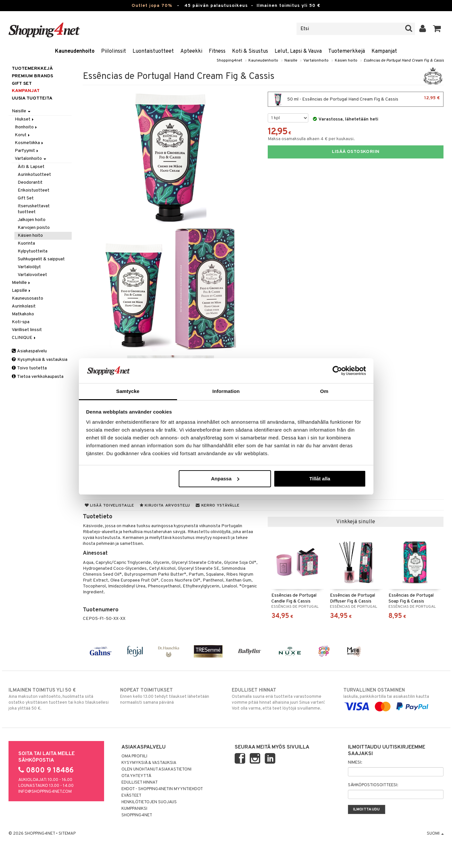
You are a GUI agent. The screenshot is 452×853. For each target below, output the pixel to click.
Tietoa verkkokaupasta (37, 377)
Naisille (290, 60)
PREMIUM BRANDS (32, 76)
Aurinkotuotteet (34, 174)
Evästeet (131, 795)
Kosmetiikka (29, 143)
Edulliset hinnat (139, 782)
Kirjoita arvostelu (165, 505)
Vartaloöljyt (29, 267)
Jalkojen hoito (31, 220)
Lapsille (21, 290)
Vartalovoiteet (32, 275)
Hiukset (25, 119)
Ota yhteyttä (136, 776)
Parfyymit (27, 151)
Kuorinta (26, 243)
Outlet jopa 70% (152, 6)
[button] (437, 29)
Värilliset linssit (27, 330)
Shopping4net (229, 60)
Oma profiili (134, 756)
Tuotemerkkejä (346, 51)
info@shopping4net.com (45, 791)
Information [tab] (226, 391)
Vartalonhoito (316, 60)
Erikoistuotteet (33, 190)
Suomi (435, 833)
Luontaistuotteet (153, 51)
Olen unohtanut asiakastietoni (156, 769)
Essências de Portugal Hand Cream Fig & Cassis (404, 60)
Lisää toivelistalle (109, 505)
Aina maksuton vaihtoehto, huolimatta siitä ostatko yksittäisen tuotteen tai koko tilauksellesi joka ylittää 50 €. (59, 699)
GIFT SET (22, 83)
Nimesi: (355, 762)
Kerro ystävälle (217, 505)
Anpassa (225, 478)
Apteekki (191, 51)
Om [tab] (324, 391)
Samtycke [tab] (127, 391)
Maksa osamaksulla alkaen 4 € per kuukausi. (311, 139)
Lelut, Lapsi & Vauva (298, 51)
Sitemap (67, 833)
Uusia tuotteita (32, 98)
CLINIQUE (24, 338)
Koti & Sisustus (250, 51)
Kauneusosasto (27, 298)
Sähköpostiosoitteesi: (373, 785)
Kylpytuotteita (32, 251)
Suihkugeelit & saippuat (41, 259)
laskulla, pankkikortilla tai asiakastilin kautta (393, 698)
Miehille (21, 283)
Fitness (217, 51)
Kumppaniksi (134, 808)
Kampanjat (384, 51)
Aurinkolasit (24, 306)
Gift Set (26, 198)
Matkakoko (23, 314)
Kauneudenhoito (75, 51)
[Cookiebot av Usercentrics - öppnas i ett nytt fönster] (337, 371)
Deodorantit (30, 182)
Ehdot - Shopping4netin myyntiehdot (162, 789)
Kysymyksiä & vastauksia (39, 359)
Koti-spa (20, 322)
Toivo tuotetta (29, 368)
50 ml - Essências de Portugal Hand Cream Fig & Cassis (355, 99)
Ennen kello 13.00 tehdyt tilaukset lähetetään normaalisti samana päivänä (170, 696)
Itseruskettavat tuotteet (34, 209)
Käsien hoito (346, 60)
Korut (23, 135)
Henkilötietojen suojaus (149, 802)
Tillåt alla (319, 478)
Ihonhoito (26, 127)
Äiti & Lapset (31, 167)
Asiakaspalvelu (29, 351)
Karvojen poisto (34, 228)
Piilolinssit (113, 51)
